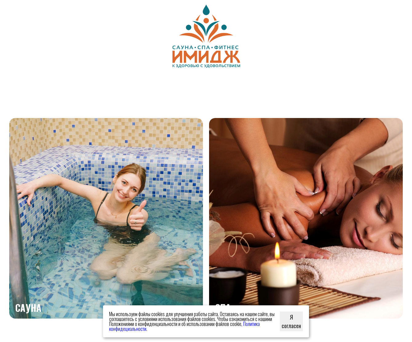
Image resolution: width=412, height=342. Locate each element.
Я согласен (291, 321)
